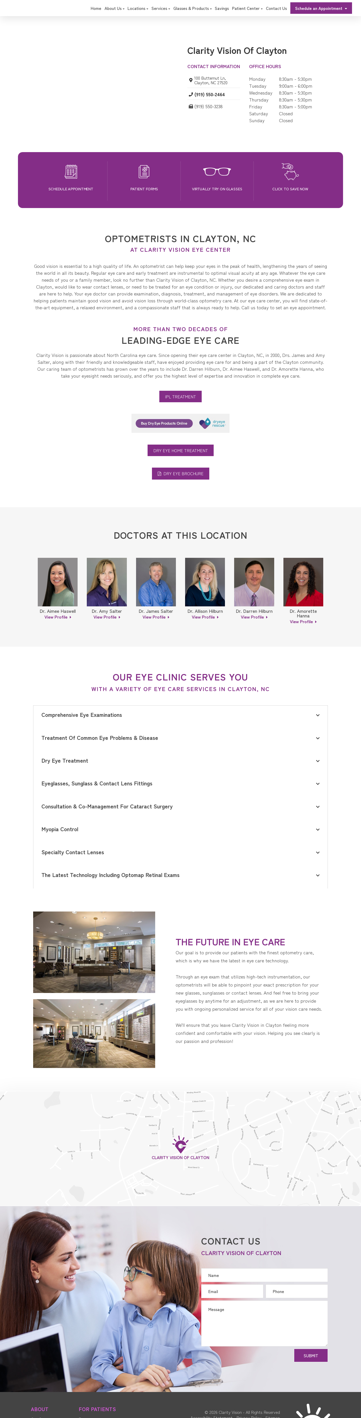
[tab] (180, 715)
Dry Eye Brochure (183, 473)
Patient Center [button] (247, 8)
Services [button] (160, 8)
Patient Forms (144, 188)
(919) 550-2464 (211, 94)
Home (96, 8)
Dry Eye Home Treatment (180, 450)
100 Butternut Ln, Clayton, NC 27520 (212, 80)
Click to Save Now (290, 188)
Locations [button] (138, 8)
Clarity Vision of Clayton (180, 1157)
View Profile (55, 617)
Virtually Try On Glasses (217, 188)
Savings (222, 8)
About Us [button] (115, 8)
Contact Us (276, 8)
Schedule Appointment (70, 188)
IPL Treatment (180, 396)
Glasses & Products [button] (192, 8)
